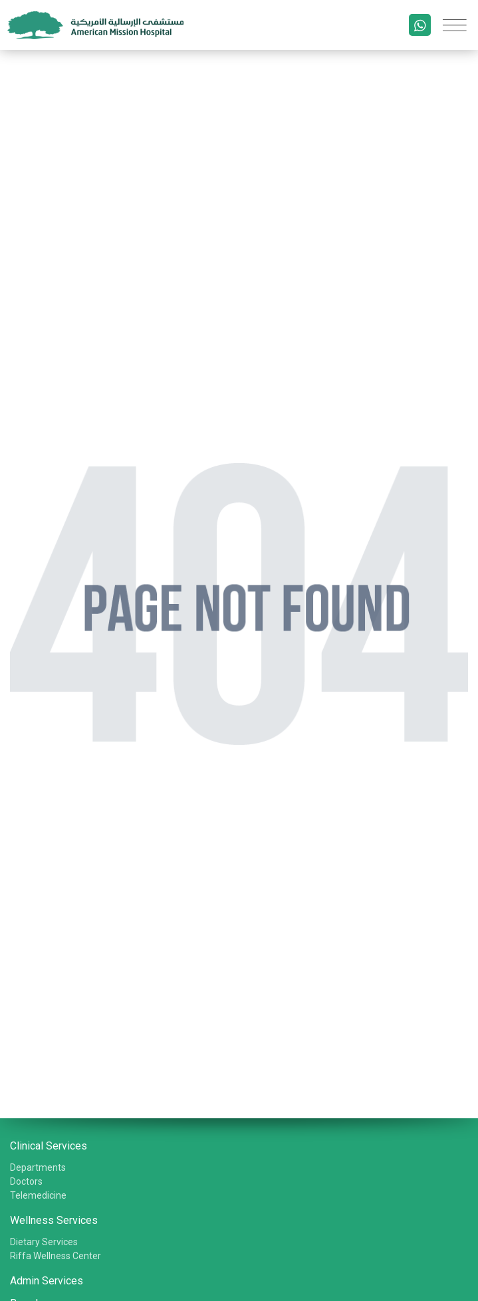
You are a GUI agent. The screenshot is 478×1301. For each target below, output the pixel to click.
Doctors (26, 1181)
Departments (38, 1167)
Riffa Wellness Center (55, 1256)
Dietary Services (44, 1242)
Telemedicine (38, 1195)
